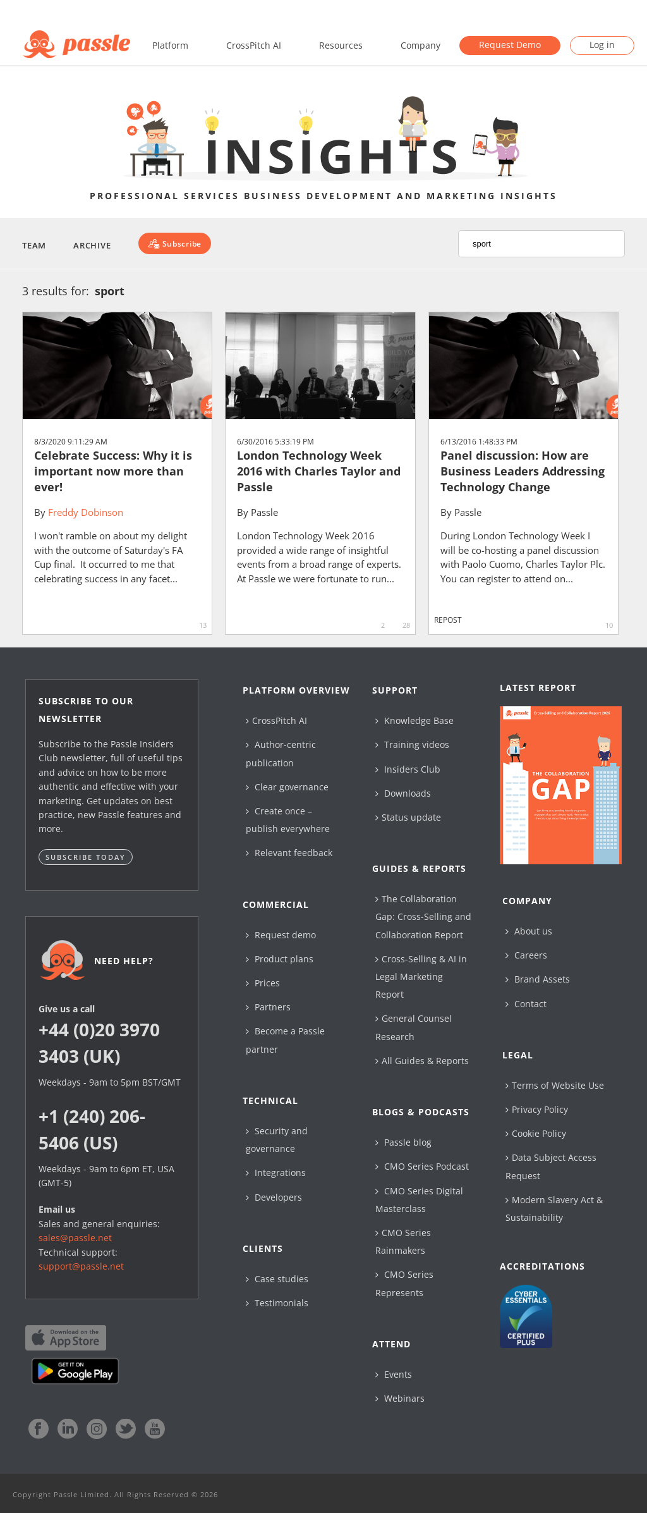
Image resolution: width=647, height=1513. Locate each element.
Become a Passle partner (285, 1040)
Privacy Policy (536, 1109)
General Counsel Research (413, 1027)
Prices (263, 983)
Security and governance (277, 1140)
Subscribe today (85, 857)
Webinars (400, 1398)
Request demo (281, 935)
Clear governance (287, 787)
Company (420, 45)
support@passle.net (81, 1266)
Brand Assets (537, 979)
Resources (341, 45)
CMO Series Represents (404, 1283)
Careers (526, 955)
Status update (408, 817)
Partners (268, 1007)
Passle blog (403, 1142)
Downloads (403, 793)
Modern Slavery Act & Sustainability (554, 1208)
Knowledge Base (414, 720)
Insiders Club (407, 769)
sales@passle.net (75, 1238)
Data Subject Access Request (550, 1166)
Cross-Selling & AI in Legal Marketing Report (421, 976)
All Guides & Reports (422, 1061)
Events (393, 1374)
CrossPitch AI (253, 45)
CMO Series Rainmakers (403, 1241)
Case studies (277, 1279)
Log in (602, 45)
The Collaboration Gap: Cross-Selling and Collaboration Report (423, 916)
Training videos (412, 744)
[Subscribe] (174, 243)
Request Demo (510, 45)
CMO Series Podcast (422, 1166)
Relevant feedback (289, 853)
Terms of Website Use (554, 1085)
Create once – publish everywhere (288, 820)
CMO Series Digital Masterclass (419, 1200)
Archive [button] (92, 245)
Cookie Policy (535, 1133)
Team (34, 245)
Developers (274, 1197)
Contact (526, 1004)
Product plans (279, 959)
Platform (170, 45)
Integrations (276, 1173)
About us (528, 931)
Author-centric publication (281, 753)
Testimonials (277, 1303)
